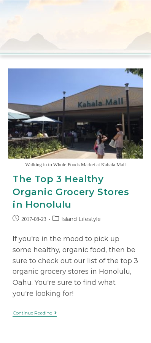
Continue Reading (35, 313)
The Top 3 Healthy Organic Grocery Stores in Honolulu (71, 191)
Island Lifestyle (81, 219)
